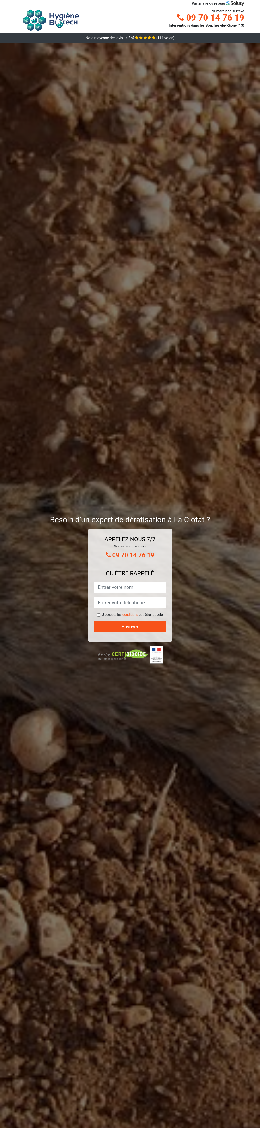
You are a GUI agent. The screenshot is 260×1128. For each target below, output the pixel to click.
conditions (130, 615)
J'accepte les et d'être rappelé (132, 615)
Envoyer (130, 626)
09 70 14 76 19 (210, 18)
